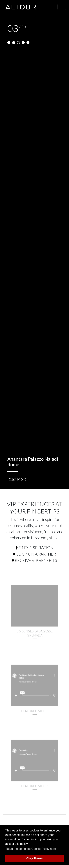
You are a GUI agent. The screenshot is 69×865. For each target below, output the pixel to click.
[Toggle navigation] (61, 7)
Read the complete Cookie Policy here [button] (31, 848)
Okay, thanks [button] (34, 858)
